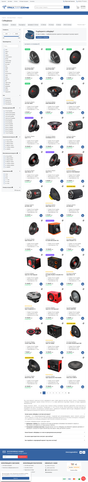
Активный (7, 98)
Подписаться (22, 457)
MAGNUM (7, 86)
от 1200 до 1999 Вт (9, 147)
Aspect (6, 55)
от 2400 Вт (7, 167)
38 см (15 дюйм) (9, 129)
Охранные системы (27, 13)
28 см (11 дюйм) (9, 126)
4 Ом (6, 176)
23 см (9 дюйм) (8, 122)
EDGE (6, 68)
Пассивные (5, 25)
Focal (6, 72)
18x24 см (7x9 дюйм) (10, 118)
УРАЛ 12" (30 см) (67, 25)
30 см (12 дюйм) (9, 128)
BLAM (6, 59)
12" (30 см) (43, 25)
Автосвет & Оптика (61, 13)
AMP (6, 53)
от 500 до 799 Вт (9, 160)
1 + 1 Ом (7, 180)
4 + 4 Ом (7, 183)
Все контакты (48, 472)
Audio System (8, 57)
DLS (6, 66)
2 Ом (6, 174)
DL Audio (7, 64)
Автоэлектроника (44, 13)
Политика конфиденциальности (10, 468)
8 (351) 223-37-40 (50, 468)
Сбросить (18, 190)
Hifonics (7, 79)
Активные (13, 25)
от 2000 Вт (7, 149)
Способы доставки (29, 466)
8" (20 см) (58, 25)
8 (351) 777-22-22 (50, 466)
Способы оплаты (28, 468)
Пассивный (8, 102)
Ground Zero (8, 74)
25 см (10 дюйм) (9, 124)
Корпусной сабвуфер (54, 275)
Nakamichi (7, 92)
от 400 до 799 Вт (9, 144)
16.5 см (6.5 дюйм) (9, 117)
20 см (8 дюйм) (8, 120)
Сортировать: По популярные (31, 44)
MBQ (6, 88)
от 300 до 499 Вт (9, 158)
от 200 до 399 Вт (9, 142)
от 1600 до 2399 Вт (9, 165)
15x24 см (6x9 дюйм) (10, 115)
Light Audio (8, 83)
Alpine (6, 52)
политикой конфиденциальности (18, 475)
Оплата (15, 1)
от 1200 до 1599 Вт (9, 164)
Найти (66, 7)
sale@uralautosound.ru (52, 470)
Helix (6, 75)
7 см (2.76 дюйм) (9, 133)
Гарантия (4, 1)
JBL (6, 81)
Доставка (10, 1)
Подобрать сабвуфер (43, 38)
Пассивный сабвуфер (34, 69)
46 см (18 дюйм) (9, 131)
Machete (7, 85)
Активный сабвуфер (75, 137)
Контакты (32, 1)
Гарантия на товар (29, 470)
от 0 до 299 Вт (8, 156)
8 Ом (6, 178)
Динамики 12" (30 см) (33, 25)
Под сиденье (22, 25)
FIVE (6, 70)
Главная (3, 18)
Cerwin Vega (8, 61)
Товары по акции (78, 13)
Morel (6, 90)
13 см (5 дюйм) (8, 111)
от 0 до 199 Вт (8, 140)
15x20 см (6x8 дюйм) (10, 113)
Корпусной (8, 100)
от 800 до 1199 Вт (9, 146)
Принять (16, 478)
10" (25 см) (51, 25)
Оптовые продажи (23, 1)
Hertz (6, 77)
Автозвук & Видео (9, 13)
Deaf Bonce (8, 63)
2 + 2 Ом (7, 182)
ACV (6, 50)
